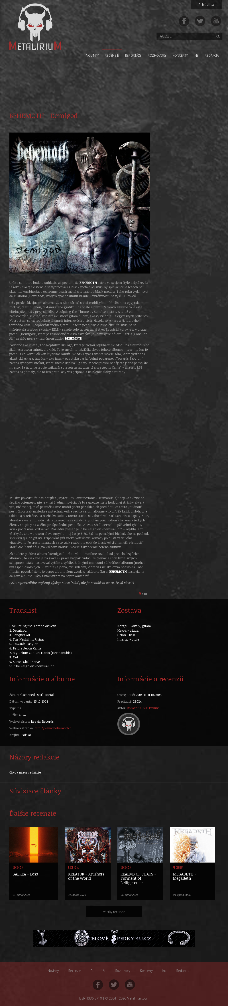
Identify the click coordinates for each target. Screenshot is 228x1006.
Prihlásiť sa (206, 4)
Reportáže (133, 55)
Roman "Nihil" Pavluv (143, 708)
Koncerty (180, 55)
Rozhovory (157, 55)
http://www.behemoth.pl (54, 728)
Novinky (92, 55)
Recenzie (112, 55)
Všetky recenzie (114, 912)
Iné (196, 55)
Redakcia (212, 55)
